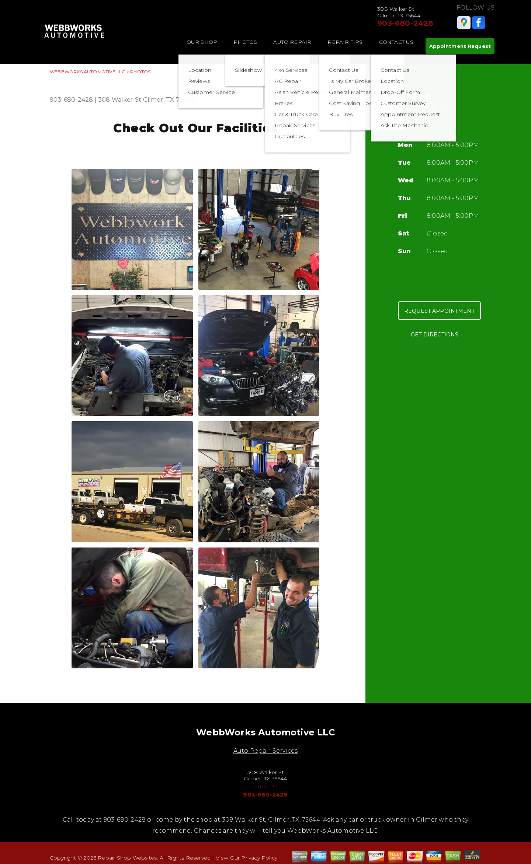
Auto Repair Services (265, 750)
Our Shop (202, 42)
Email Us (265, 786)
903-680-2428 (405, 23)
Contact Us (396, 42)
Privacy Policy (259, 857)
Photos (245, 42)
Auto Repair (292, 42)
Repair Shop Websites (127, 857)
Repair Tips (344, 42)
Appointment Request (460, 46)
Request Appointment (439, 311)
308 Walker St (120, 99)
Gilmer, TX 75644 (168, 99)
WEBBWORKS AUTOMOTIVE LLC (87, 71)
